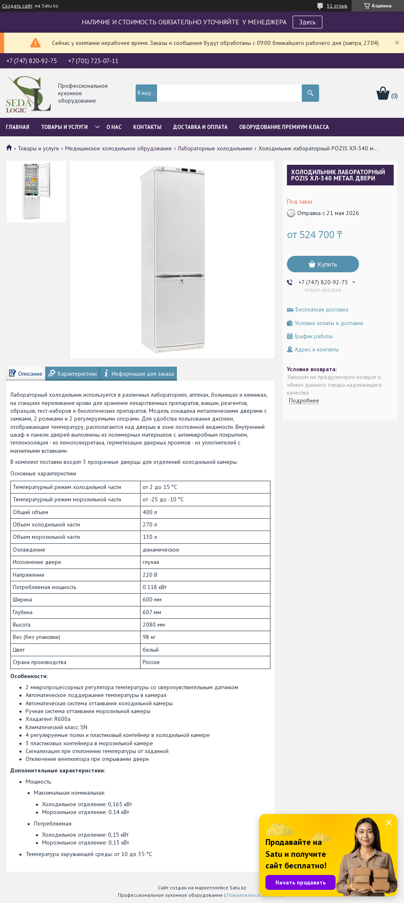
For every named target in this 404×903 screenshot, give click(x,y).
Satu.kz (238, 887)
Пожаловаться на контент (257, 895)
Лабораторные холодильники (215, 148)
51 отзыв (337, 5)
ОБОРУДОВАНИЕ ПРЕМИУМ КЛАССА (284, 127)
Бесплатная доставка (322, 309)
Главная (17, 127)
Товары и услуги (64, 127)
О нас (114, 127)
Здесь (307, 22)
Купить (327, 264)
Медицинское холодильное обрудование (118, 148)
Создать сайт (17, 6)
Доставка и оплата (200, 127)
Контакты (147, 127)
